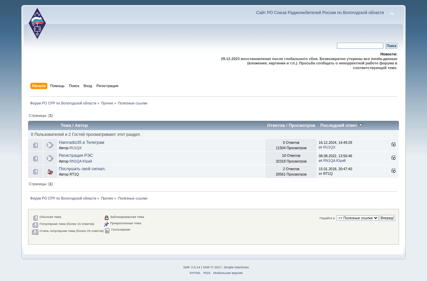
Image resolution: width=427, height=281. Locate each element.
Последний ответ (341, 125)
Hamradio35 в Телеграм (81, 142)
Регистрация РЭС (76, 155)
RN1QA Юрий (80, 161)
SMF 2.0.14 (191, 267)
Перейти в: (328, 218)
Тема (66, 125)
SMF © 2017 (212, 267)
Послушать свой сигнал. (82, 169)
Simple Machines (236, 267)
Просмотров (302, 125)
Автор (81, 125)
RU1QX (75, 148)
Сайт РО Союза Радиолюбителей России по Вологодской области (320, 12)
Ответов (276, 125)
